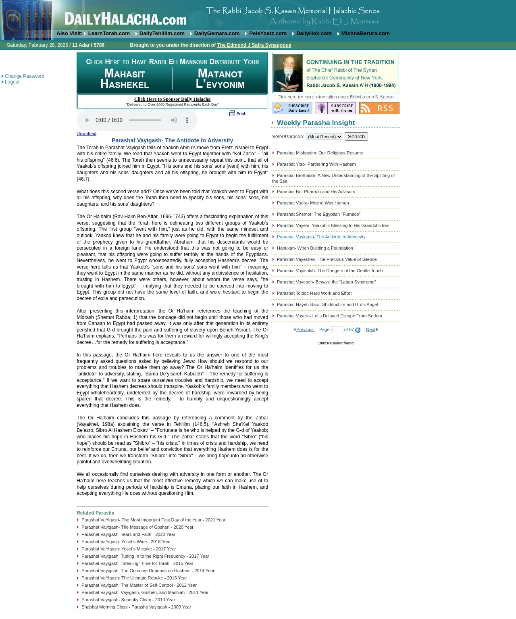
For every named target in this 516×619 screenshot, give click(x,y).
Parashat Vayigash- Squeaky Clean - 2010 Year (128, 599)
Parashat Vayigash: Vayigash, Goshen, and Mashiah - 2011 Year (144, 592)
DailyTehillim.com (162, 33)
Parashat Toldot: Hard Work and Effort (314, 293)
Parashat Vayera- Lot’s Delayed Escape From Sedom (329, 315)
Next (370, 329)
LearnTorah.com (109, 33)
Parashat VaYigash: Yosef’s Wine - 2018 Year (126, 541)
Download (86, 133)
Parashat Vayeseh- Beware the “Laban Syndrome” (326, 281)
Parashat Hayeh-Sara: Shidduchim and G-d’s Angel (327, 304)
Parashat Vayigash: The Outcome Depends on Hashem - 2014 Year (147, 570)
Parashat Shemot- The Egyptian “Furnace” (318, 214)
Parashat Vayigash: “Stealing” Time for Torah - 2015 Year (137, 563)
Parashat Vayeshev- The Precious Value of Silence (327, 259)
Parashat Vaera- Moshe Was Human (313, 202)
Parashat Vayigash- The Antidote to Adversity (321, 236)
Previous (305, 329)
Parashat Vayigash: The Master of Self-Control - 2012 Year (139, 585)
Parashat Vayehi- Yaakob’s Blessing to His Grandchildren (333, 225)
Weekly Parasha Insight (316, 123)
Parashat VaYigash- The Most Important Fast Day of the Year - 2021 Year (153, 519)
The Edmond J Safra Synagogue (254, 45)
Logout (12, 82)
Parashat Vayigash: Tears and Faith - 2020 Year (128, 534)
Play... (137, 120)
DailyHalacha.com (258, 15)
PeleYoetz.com (268, 33)
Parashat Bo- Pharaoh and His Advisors (316, 191)
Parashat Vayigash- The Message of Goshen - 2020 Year (137, 527)
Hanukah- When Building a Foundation (315, 248)
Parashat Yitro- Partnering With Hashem (316, 164)
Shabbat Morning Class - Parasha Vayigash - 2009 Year (136, 606)
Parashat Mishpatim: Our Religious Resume (320, 152)
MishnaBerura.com (365, 33)
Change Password (24, 76)
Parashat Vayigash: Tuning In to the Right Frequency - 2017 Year (145, 556)
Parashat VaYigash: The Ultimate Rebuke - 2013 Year (134, 577)
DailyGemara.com (217, 33)
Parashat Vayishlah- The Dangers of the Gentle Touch (330, 270)
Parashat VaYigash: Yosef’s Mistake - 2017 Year (128, 548)
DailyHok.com (314, 33)
